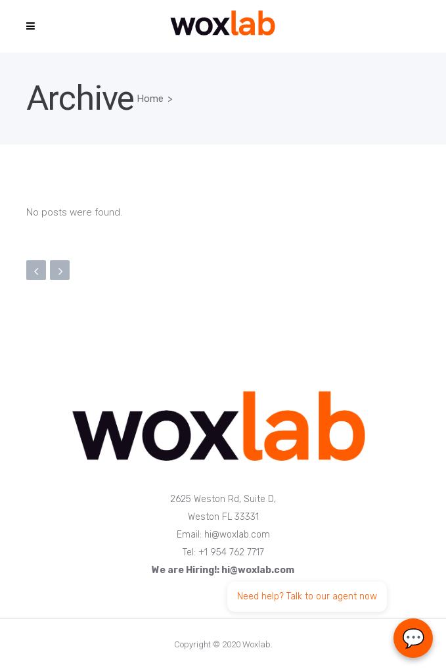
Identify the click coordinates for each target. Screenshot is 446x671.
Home (150, 98)
